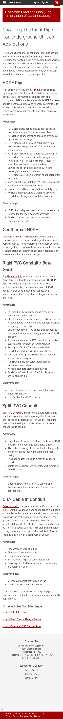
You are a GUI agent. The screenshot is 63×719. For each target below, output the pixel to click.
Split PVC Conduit (12, 412)
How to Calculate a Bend (15, 612)
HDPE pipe (38, 89)
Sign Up (44, 2)
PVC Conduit (15, 276)
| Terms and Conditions (29, 716)
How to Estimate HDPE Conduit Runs (22, 626)
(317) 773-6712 (29, 655)
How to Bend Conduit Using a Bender (22, 619)
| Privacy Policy (11, 716)
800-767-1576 (45, 655)
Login (35, 2)
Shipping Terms (32, 674)
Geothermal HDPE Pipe (15, 236)
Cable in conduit (11, 506)
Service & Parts (31, 678)
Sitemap (43, 713)
